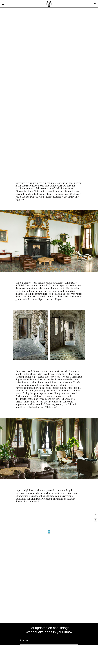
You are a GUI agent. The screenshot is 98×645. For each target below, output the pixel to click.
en (95, 3)
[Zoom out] (95, 517)
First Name (25, 640)
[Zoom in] (95, 514)
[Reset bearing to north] (95, 519)
